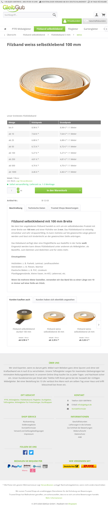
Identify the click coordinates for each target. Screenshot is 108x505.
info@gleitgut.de (85, 404)
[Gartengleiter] (91, 29)
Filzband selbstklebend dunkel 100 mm (24, 330)
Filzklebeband (26, 399)
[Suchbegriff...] (30, 15)
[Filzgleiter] (73, 29)
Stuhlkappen (46, 402)
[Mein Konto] (96, 15)
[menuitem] (30, 15)
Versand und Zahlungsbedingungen (29, 431)
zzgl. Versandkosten (24, 181)
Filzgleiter (37, 399)
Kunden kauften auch (19, 299)
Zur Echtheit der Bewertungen (79, 427)
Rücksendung (28, 421)
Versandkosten (47, 485)
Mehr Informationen (54, 498)
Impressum (29, 434)
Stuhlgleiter (46, 399)
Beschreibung (15, 208)
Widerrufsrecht (79, 431)
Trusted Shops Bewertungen (64, 208)
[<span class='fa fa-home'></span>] (5, 29)
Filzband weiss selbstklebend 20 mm (84, 330)
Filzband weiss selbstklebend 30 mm (54, 330)
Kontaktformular (79, 408)
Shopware (72, 503)
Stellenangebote (29, 424)
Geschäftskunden (79, 421)
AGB (80, 437)
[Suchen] (54, 15)
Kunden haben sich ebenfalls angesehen (55, 299)
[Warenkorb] (103, 15)
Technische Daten (36, 208)
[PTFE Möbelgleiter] (21, 29)
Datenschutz (80, 434)
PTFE (6, 399)
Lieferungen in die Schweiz (80, 424)
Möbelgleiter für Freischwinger (27, 402)
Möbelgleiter (14, 399)
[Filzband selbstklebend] (49, 29)
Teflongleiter (9, 402)
